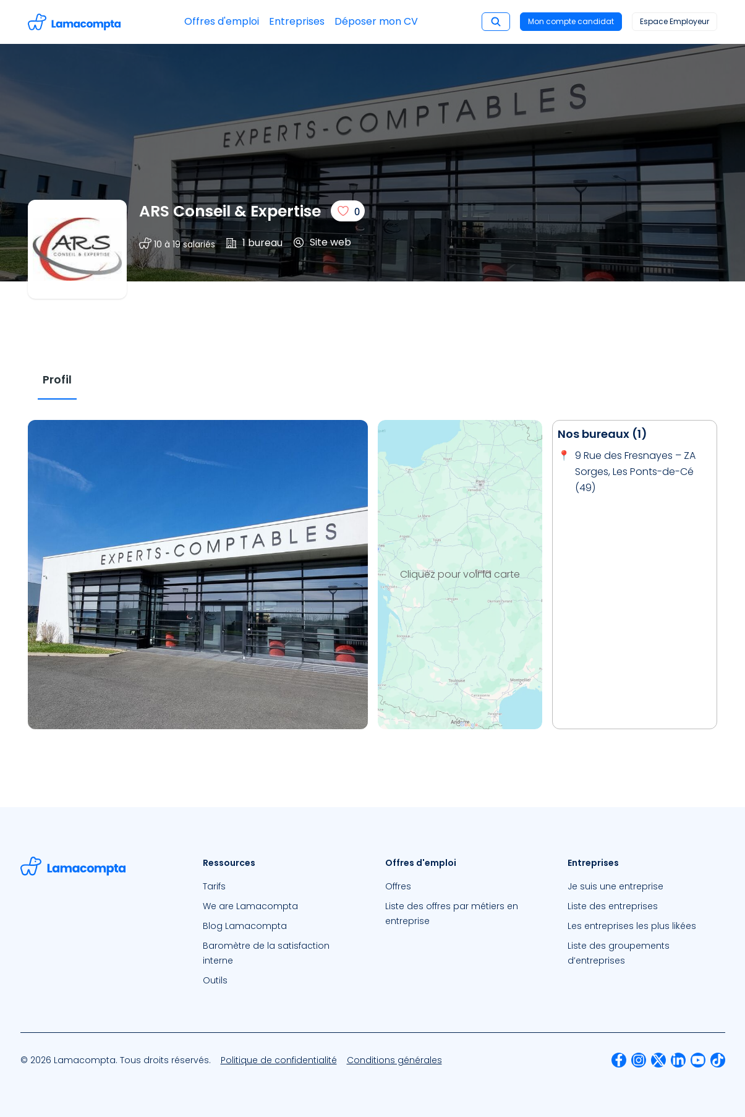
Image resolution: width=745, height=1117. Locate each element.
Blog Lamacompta (245, 926)
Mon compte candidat (571, 21)
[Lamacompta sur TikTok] (718, 1060)
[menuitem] (281, 886)
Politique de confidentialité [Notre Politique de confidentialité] (279, 1060)
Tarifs (214, 886)
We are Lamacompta (250, 906)
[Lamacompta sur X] (658, 1060)
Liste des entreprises (613, 906)
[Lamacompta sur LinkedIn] (678, 1060)
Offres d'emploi (221, 21)
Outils (215, 980)
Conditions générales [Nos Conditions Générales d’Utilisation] (394, 1060)
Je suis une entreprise (615, 886)
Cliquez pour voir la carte (460, 574)
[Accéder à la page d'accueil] (74, 22)
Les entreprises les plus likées (632, 926)
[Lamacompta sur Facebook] (619, 1060)
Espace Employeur (674, 21)
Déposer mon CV (376, 21)
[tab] (57, 380)
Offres (398, 886)
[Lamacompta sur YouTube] (698, 1060)
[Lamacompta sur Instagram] (638, 1060)
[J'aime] (348, 210)
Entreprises (297, 21)
